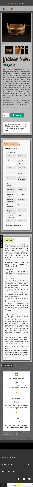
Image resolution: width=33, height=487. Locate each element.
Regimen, (11, 289)
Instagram (29, 479)
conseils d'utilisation (14, 358)
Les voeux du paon (14, 271)
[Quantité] (5, 115)
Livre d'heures (12, 298)
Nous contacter (8, 472)
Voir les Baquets (7, 365)
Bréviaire (11, 316)
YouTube (24, 479)
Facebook (18, 479)
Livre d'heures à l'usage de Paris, (16, 281)
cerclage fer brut (22, 108)
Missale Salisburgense (16, 304)
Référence (9, 148)
